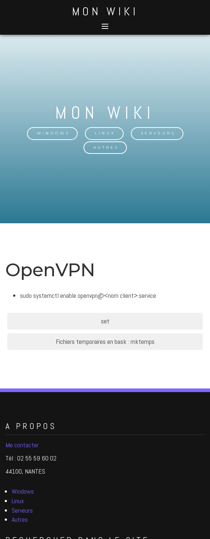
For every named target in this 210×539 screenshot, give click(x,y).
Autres (106, 147)
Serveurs (158, 133)
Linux (105, 133)
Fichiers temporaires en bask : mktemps (105, 341)
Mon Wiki (105, 11)
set (105, 321)
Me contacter (22, 445)
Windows (53, 133)
